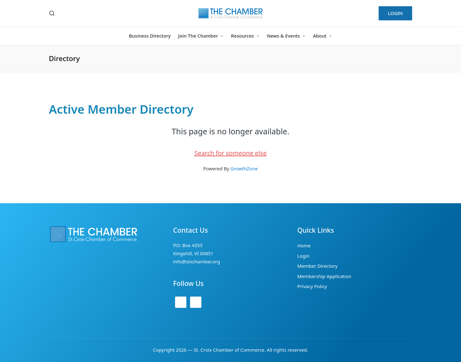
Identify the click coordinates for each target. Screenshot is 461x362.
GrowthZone (244, 168)
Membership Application (324, 276)
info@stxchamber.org (196, 261)
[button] (395, 13)
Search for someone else (230, 153)
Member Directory (317, 266)
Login (303, 256)
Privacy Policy (312, 286)
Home (304, 245)
